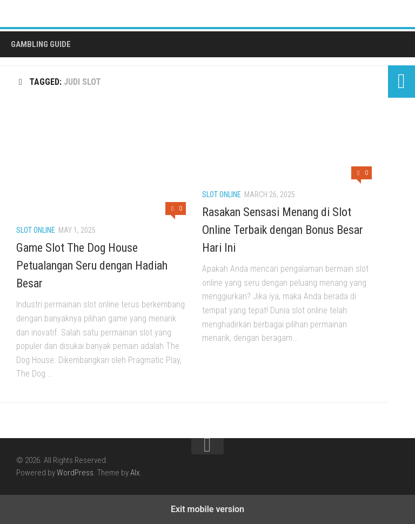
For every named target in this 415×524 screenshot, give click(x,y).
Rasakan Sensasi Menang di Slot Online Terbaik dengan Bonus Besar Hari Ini (282, 229)
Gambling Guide (41, 44)
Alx (134, 473)
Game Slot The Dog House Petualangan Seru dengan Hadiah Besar (92, 265)
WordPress (75, 473)
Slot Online (35, 230)
